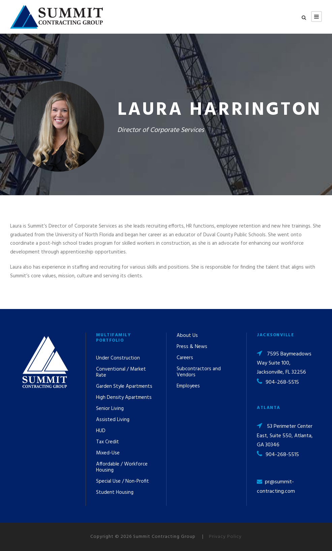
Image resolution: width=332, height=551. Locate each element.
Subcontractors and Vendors (199, 372)
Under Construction (118, 358)
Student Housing (114, 492)
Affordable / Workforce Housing (122, 467)
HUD (100, 431)
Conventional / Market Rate (121, 372)
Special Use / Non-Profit (122, 481)
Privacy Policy (225, 537)
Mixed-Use (108, 453)
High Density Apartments (124, 397)
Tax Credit (107, 442)
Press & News (192, 347)
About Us (187, 336)
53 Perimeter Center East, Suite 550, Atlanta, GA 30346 (285, 435)
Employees (188, 386)
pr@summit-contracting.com (276, 486)
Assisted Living (112, 420)
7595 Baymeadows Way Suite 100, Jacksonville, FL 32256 (284, 363)
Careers (185, 358)
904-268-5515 (282, 382)
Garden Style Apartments (124, 386)
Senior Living (110, 409)
